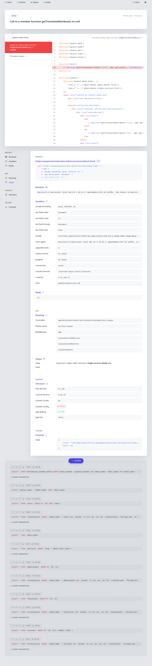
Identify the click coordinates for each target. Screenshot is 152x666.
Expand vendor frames (20, 38)
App (6, 174)
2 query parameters (19, 477)
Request (8, 152)
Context (8, 190)
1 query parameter (19, 554)
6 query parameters (19, 522)
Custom (8, 203)
